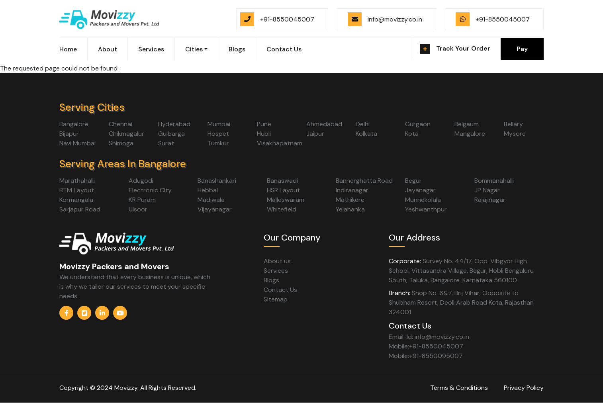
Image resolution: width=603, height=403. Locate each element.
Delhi (363, 124)
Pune (264, 124)
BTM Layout (76, 190)
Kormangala (76, 200)
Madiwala (211, 200)
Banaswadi (282, 180)
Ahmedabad (324, 124)
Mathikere (350, 200)
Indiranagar (352, 190)
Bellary (513, 124)
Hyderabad (174, 124)
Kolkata (366, 133)
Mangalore (469, 133)
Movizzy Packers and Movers (114, 266)
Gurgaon (418, 124)
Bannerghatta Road (364, 180)
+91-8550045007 (287, 19)
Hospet (218, 133)
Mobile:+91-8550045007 (426, 346)
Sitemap (276, 299)
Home (68, 49)
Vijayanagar (215, 209)
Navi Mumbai (77, 143)
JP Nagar (487, 190)
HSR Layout (283, 190)
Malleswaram (285, 200)
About (107, 49)
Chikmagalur (126, 133)
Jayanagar (420, 190)
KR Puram (142, 200)
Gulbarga (171, 133)
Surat (166, 143)
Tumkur (218, 143)
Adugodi (141, 180)
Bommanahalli (494, 180)
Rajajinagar (489, 200)
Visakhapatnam (279, 143)
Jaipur (315, 133)
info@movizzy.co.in (395, 19)
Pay (522, 49)
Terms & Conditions (459, 387)
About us (277, 261)
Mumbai (219, 124)
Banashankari (217, 180)
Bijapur (69, 133)
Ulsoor (138, 209)
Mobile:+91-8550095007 (426, 356)
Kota (412, 133)
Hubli (264, 133)
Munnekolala (423, 200)
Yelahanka (350, 209)
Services (151, 49)
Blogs (237, 49)
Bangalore (73, 124)
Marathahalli (77, 180)
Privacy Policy (524, 387)
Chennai (120, 124)
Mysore (515, 133)
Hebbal (208, 190)
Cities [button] (194, 49)
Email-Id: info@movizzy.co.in (429, 337)
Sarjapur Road (79, 209)
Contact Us (284, 49)
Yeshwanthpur (426, 209)
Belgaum (466, 124)
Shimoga (121, 143)
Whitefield (281, 209)
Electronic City (150, 190)
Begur (413, 180)
